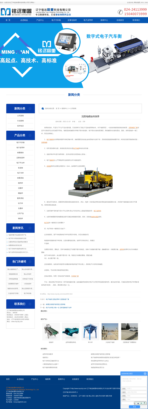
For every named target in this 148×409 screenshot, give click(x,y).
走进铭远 (24, 20)
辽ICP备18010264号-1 (70, 392)
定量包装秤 (72, 20)
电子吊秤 (20, 173)
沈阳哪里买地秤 (13, 284)
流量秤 (20, 188)
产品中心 (40, 20)
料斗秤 (90, 342)
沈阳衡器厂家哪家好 (129, 342)
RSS (142, 2)
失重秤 (20, 208)
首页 (8, 379)
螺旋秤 (20, 193)
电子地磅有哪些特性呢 (50, 367)
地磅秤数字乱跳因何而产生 (17, 235)
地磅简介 (45, 357)
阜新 (110, 396)
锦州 (103, 396)
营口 (93, 396)
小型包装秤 (27, 284)
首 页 (8, 20)
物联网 (47, 379)
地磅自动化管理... (13, 288)
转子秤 (20, 203)
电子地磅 (49, 299)
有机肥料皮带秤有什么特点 (100, 361)
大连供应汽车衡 (13, 293)
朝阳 (107, 396)
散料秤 (20, 183)
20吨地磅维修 (13, 279)
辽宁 (80, 396)
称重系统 (20, 178)
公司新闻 (20, 116)
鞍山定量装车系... (27, 288)
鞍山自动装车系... (27, 269)
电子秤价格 (27, 293)
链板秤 (51, 342)
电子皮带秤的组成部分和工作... (19, 252)
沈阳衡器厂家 (64, 299)
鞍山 (90, 396)
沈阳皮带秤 (56, 299)
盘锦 (97, 396)
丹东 (100, 396)
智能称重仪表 (13, 274)
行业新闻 (20, 121)
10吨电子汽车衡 (27, 279)
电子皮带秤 (88, 20)
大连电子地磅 (110, 342)
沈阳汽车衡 (116, 388)
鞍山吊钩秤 (27, 274)
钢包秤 (20, 218)
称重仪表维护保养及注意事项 (55, 304)
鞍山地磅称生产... (13, 269)
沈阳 (83, 396)
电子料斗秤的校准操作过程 (17, 238)
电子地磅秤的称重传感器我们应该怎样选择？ (105, 357)
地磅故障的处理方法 (97, 367)
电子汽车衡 (56, 20)
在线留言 (120, 20)
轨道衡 (20, 168)
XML (146, 2)
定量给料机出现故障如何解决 (18, 242)
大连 (86, 396)
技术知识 (20, 126)
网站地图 (137, 2)
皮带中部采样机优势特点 (99, 364)
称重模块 (20, 153)
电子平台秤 (21, 163)
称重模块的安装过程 (15, 245)
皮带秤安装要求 (48, 354)
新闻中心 (104, 20)
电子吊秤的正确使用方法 (51, 361)
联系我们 (136, 20)
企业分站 (130, 2)
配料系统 (20, 198)
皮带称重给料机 (71, 342)
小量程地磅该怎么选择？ (51, 364)
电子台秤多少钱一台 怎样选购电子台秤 (59, 307)
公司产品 (20, 213)
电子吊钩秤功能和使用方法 (17, 249)
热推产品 (66, 396)
